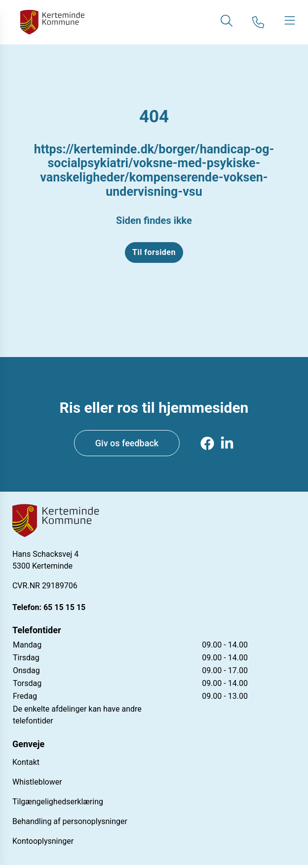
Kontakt (25, 762)
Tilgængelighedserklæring (57, 801)
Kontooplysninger (43, 841)
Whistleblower (37, 782)
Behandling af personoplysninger (69, 821)
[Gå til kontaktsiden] (258, 22)
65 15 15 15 (64, 607)
